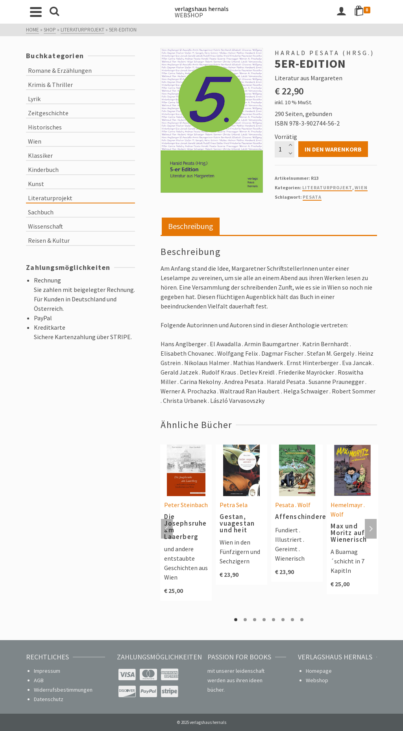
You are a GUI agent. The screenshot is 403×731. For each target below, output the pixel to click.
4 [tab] (264, 620)
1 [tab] (236, 620)
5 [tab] (273, 620)
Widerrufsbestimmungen (63, 689)
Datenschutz (48, 699)
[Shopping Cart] (363, 12)
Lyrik (34, 99)
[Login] (341, 12)
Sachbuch (41, 212)
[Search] (54, 12)
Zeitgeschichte (48, 113)
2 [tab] (245, 620)
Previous (167, 529)
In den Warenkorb (333, 149)
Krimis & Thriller (50, 85)
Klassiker (40, 155)
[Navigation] (36, 12)
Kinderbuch (43, 170)
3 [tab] (255, 620)
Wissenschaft (45, 226)
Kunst (36, 184)
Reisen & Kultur (49, 240)
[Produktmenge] (284, 149)
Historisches (45, 127)
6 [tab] (283, 620)
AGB (39, 680)
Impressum (47, 670)
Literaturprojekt (327, 187)
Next (371, 529)
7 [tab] (292, 620)
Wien (361, 187)
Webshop (317, 680)
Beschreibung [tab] (190, 226)
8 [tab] (302, 620)
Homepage (319, 670)
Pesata (312, 197)
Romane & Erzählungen (60, 70)
